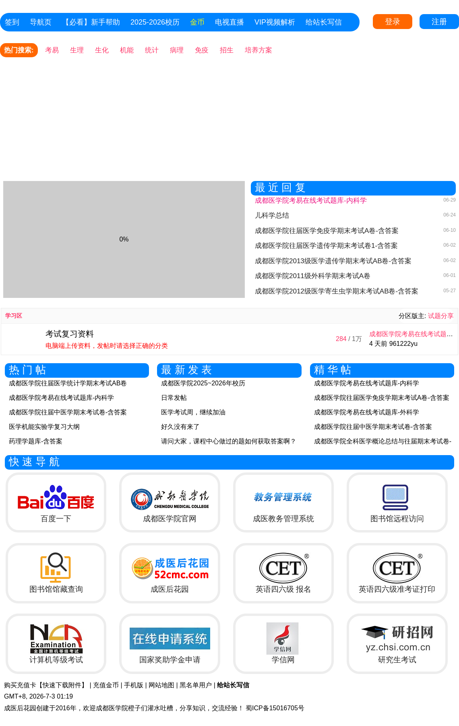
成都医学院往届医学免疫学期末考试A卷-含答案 (327, 231)
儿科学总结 (272, 215)
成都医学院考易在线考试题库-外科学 (366, 412)
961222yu (403, 343)
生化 (102, 50)
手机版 (133, 685)
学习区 (13, 315)
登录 (392, 21)
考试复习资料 (69, 333)
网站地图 (161, 685)
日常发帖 (174, 397)
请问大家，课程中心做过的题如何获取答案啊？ (228, 441)
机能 (127, 50)
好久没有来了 (180, 426)
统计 (152, 50)
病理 (177, 50)
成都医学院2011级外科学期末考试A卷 (312, 276)
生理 (77, 50)
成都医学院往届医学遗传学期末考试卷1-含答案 (326, 246)
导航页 (41, 22)
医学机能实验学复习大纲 (44, 426)
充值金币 (106, 685)
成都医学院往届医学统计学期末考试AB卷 (68, 383)
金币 (197, 22)
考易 (52, 50)
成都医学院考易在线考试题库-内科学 (61, 397)
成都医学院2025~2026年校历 (203, 383)
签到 (12, 22)
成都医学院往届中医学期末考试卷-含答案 (68, 412)
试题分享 (441, 315)
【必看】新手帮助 (91, 22)
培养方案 (258, 50)
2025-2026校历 (155, 22)
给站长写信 (324, 22)
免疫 (202, 50)
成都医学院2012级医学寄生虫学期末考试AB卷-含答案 (336, 291)
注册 (439, 21)
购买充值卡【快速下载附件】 (46, 685)
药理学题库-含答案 (35, 441)
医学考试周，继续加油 (193, 412)
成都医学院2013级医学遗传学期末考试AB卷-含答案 (333, 261)
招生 (227, 50)
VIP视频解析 (274, 22)
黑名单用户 (196, 685)
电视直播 (229, 22)
